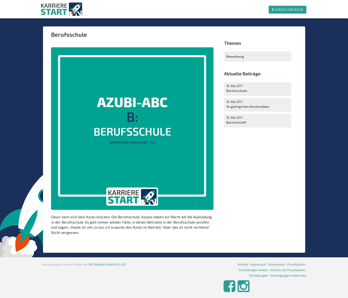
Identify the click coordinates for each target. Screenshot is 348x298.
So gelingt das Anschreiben (247, 106)
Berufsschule (236, 91)
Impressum (258, 264)
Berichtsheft (236, 122)
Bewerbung (235, 56)
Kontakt (243, 264)
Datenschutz (276, 264)
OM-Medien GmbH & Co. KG (107, 264)
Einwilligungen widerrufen (288, 275)
